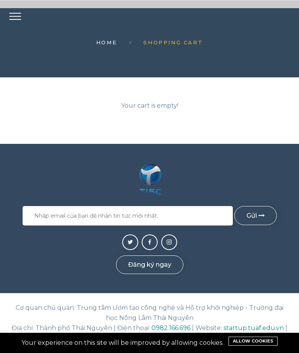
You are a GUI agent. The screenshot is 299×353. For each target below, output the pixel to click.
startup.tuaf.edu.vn (253, 328)
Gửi (255, 215)
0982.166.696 (170, 328)
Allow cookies (253, 341)
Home (106, 42)
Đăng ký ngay (149, 264)
